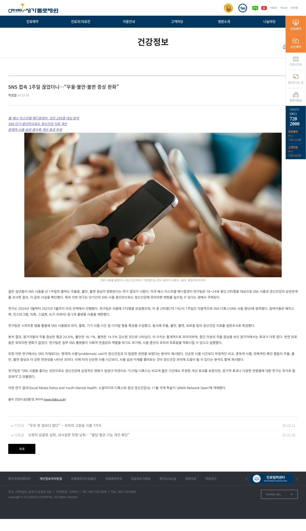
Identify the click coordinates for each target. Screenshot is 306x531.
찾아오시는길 (167, 490)
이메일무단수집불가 (83, 490)
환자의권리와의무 (19, 490)
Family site (279, 506)
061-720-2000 (98, 503)
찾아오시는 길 (295, 79)
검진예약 (295, 44)
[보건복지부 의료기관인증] (223, 8)
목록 (22, 461)
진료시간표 (296, 61)
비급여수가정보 (141, 490)
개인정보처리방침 (51, 490)
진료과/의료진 (80, 21)
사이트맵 (293, 8)
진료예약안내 (113, 490)
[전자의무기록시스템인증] (237, 8)
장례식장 (190, 490)
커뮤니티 (281, 8)
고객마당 (177, 21)
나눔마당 (269, 21)
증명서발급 (296, 97)
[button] (246, 491)
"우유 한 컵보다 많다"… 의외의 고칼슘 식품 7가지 (65, 437)
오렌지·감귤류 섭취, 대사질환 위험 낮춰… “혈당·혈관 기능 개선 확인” (78, 446)
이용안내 (129, 21)
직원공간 (269, 8)
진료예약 (32, 21)
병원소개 (224, 21)
